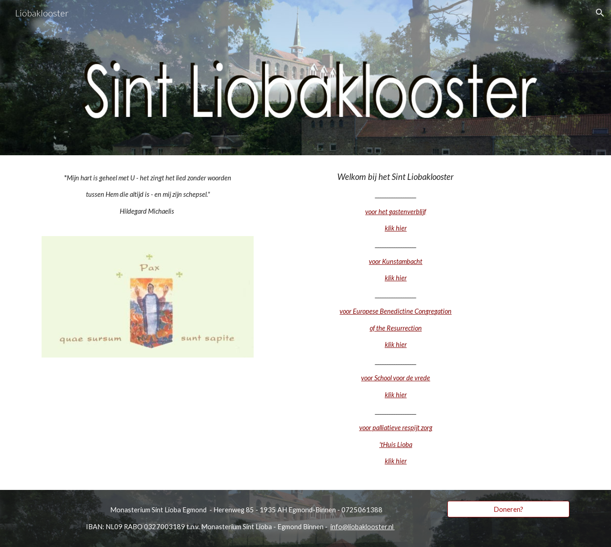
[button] (600, 13)
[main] (148, 194)
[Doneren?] (508, 509)
